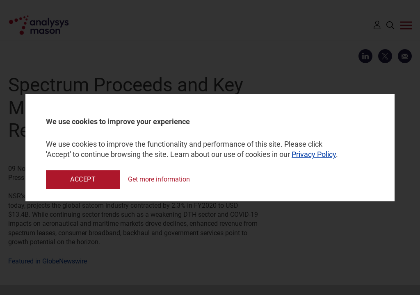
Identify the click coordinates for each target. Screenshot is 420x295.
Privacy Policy (314, 154)
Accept (83, 179)
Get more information (159, 179)
